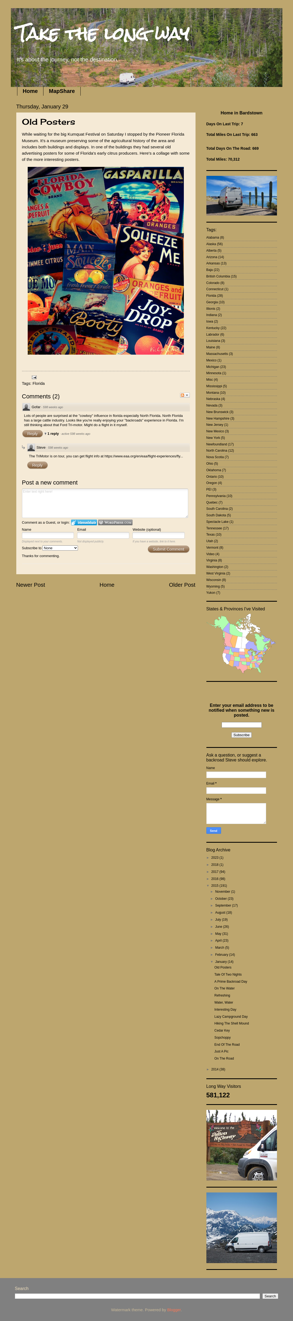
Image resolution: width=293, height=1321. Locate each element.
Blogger (174, 1310)
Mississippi (214, 386)
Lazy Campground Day (231, 1017)
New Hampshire (217, 418)
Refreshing (222, 995)
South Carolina (217, 509)
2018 (215, 865)
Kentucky (213, 328)
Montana (212, 393)
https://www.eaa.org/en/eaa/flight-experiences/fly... (144, 456)
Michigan (212, 367)
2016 (215, 879)
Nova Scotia (215, 457)
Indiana (211, 315)
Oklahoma (213, 470)
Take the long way (102, 33)
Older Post (182, 585)
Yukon (210, 593)
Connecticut (214, 289)
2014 (215, 1069)
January (221, 962)
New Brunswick (217, 412)
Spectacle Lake (217, 522)
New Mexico (215, 431)
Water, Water (223, 1002)
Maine (210, 347)
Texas (210, 534)
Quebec (212, 502)
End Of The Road (227, 1045)
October (221, 899)
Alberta (211, 250)
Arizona (212, 257)
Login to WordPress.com (115, 522)
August (220, 912)
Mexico (211, 360)
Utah (209, 541)
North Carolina (216, 450)
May (218, 934)
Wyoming (213, 586)
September (223, 905)
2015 (215, 886)
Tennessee (214, 528)
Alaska (211, 244)
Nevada (212, 405)
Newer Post (30, 585)
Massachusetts (217, 354)
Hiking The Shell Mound (231, 1023)
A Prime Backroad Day (230, 981)
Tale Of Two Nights (228, 974)
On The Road (224, 1058)
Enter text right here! (105, 503)
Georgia (212, 302)
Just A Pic (221, 1051)
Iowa (209, 321)
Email (81, 529)
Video (210, 554)
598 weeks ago (53, 407)
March (220, 948)
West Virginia (215, 573)
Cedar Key (222, 1030)
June (219, 927)
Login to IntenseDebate (84, 522)
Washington (214, 567)
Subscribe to (50, 548)
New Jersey (214, 425)
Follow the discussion (185, 395)
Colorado (213, 283)
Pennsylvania (216, 496)
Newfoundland (216, 444)
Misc (209, 380)
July (218, 920)
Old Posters (222, 967)
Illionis (210, 309)
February (222, 955)
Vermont (212, 547)
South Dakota (216, 515)
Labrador (212, 334)
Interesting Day (225, 1009)
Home (30, 91)
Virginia (211, 560)
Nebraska (213, 399)
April (218, 940)
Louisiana (213, 341)
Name (26, 529)
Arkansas (213, 263)
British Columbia (218, 276)
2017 (215, 872)
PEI (209, 489)
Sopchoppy (222, 1037)
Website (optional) (147, 529)
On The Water (224, 988)
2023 (215, 858)
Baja (209, 270)
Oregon (211, 483)
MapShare (62, 91)
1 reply (54, 434)
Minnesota (213, 373)
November (223, 892)
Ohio (209, 464)
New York (213, 438)
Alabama (212, 237)
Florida (39, 383)
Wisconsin (213, 580)
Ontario (211, 477)
